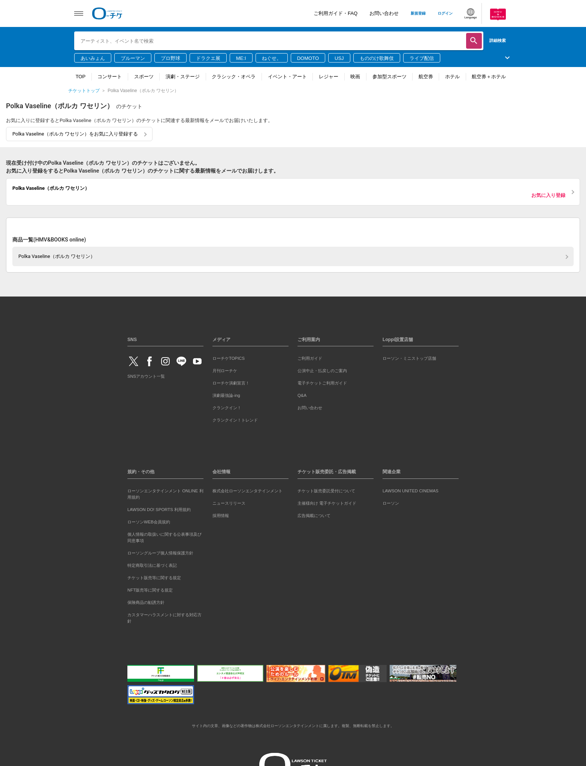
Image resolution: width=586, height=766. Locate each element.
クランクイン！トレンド (235, 420)
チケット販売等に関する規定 (154, 577)
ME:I (241, 58)
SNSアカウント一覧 (146, 376)
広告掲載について (313, 515)
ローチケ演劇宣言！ (231, 383)
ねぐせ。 (271, 58)
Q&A (301, 395)
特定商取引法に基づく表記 (152, 565)
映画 (355, 76)
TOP (81, 76)
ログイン (445, 13)
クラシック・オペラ (234, 76)
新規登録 (418, 13)
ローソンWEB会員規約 (148, 522)
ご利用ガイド (309, 358)
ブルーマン (133, 58)
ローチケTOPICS (228, 358)
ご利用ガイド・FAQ (335, 13)
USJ (339, 58)
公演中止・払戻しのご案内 (322, 370)
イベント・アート (287, 76)
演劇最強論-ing (226, 395)
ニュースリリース (228, 503)
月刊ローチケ (224, 370)
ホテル (452, 76)
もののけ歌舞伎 (377, 58)
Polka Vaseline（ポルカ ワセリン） (56, 256)
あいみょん (93, 58)
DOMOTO (308, 58)
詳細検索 (497, 40)
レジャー (328, 76)
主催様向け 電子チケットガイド (326, 503)
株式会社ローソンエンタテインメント (247, 491)
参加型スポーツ (389, 76)
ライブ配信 (422, 58)
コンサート (109, 76)
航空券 (426, 76)
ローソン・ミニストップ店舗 (409, 358)
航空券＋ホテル (489, 76)
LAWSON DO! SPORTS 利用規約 (159, 509)
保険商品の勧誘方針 (145, 602)
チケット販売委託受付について (326, 491)
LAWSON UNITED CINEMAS (410, 491)
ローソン (391, 503)
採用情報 (220, 515)
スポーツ (144, 76)
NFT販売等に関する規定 (150, 590)
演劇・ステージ (183, 76)
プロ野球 (170, 58)
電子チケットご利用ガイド (322, 383)
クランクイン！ (226, 407)
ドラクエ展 (208, 58)
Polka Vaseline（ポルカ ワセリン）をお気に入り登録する (75, 134)
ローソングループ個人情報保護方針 (160, 553)
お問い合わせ (384, 13)
